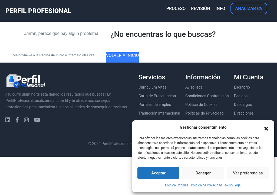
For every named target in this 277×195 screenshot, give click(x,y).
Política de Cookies (201, 104)
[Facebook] (17, 120)
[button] (266, 127)
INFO (220, 8)
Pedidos (241, 96)
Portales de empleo (154, 104)
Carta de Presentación (157, 96)
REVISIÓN (200, 8)
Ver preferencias (248, 173)
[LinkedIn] (7, 120)
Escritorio (242, 87)
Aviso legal (194, 87)
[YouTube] (37, 120)
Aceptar (158, 173)
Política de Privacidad (206, 185)
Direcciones (244, 113)
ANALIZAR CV (249, 8)
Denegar (203, 173)
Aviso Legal (233, 185)
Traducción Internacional (159, 113)
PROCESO (176, 8)
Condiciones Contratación (207, 96)
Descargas (243, 104)
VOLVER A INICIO (122, 55)
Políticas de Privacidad (204, 113)
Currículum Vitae (152, 87)
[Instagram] (26, 120)
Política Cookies (176, 185)
